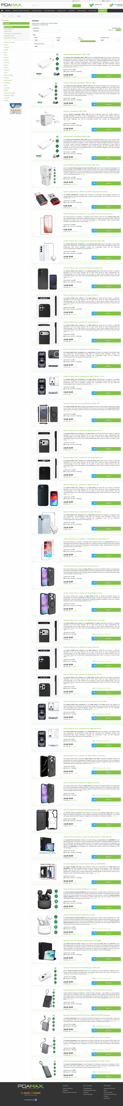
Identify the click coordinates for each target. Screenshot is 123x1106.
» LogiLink (6, 62)
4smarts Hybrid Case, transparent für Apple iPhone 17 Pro (83, 376)
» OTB (5, 72)
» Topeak (6, 100)
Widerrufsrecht (108, 1092)
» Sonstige (6, 88)
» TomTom (6, 98)
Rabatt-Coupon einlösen (70, 1092)
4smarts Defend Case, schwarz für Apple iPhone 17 (81, 566)
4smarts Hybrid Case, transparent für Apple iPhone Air (82, 728)
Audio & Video (7, 31)
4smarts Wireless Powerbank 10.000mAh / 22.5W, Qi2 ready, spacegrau (88, 990)
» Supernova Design (9, 93)
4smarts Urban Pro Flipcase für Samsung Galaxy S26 (81, 810)
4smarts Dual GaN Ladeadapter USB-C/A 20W (79, 83)
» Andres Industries (8, 42)
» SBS (5, 85)
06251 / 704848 (32, 1093)
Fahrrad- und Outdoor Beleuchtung (21, 10)
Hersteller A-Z (102, 10)
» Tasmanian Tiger (8, 95)
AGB (105, 1090)
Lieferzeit (86, 1092)
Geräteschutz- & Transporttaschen (12, 33)
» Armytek (6, 47)
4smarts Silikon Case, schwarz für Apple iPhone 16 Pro (82, 674)
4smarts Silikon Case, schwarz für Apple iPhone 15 (81, 485)
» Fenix (5, 55)
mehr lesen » (81, 66)
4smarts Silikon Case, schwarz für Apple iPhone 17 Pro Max (84, 620)
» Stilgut (5, 90)
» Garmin (6, 57)
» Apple (5, 45)
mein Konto (76, 1)
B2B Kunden (106, 1)
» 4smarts (6, 23)
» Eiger (5, 52)
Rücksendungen (88, 1094)
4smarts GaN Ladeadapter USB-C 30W (76, 136)
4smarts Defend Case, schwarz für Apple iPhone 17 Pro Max (84, 755)
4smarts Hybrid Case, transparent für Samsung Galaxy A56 (83, 241)
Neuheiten (8, 10)
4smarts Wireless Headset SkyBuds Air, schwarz (80, 889)
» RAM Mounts (7, 80)
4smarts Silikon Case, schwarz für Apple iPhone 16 (81, 647)
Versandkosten (74, 76)
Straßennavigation (81, 10)
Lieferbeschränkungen (89, 1090)
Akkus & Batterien (8, 29)
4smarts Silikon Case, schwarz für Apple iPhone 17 (81, 295)
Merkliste (65, 1090)
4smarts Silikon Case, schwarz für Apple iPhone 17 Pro (82, 430)
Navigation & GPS (61, 10)
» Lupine (5, 65)
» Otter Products (8, 75)
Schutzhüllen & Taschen (10, 38)
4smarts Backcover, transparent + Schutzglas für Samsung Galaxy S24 (87, 214)
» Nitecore (6, 70)
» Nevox (5, 67)
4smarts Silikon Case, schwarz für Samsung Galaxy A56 (82, 457)
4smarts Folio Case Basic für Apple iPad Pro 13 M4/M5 (82, 940)
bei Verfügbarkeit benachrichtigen (102, 634)
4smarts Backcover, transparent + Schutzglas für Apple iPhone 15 (86, 539)
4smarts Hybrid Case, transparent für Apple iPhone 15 (82, 512)
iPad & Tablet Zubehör (49, 10)
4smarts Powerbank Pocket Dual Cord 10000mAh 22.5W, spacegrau (86, 1015)
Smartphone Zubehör (37, 10)
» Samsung (6, 82)
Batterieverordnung (109, 1088)
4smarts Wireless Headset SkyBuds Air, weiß (79, 915)
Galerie (112, 30)
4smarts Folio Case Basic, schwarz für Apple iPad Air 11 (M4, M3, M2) (87, 837)
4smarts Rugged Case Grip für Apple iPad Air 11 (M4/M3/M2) (84, 864)
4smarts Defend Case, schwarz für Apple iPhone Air (81, 783)
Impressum (107, 1098)
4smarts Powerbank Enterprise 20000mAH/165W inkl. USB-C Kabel (86, 1061)
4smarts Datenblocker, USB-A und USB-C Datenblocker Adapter (85, 192)
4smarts (18, 16)
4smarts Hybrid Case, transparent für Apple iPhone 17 (82, 349)
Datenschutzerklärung (110, 1094)
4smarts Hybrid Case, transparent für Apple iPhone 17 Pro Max (85, 701)
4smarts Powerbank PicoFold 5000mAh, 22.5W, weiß (81, 968)
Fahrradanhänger (92, 10)
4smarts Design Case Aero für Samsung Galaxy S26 (81, 403)
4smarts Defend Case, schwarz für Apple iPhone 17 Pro (82, 593)
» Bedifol (5, 50)
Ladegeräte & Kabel (9, 35)
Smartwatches (71, 10)
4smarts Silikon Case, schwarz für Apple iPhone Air (81, 322)
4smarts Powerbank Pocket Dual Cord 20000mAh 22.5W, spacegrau (86, 1037)
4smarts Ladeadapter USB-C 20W (75, 111)
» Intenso (6, 60)
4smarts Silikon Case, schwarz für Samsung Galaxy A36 (82, 268)
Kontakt (106, 1096)
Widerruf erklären (68, 1088)
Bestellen (108, 75)
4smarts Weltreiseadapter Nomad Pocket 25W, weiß (81, 165)
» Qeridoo (6, 77)
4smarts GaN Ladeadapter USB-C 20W (76, 54)
